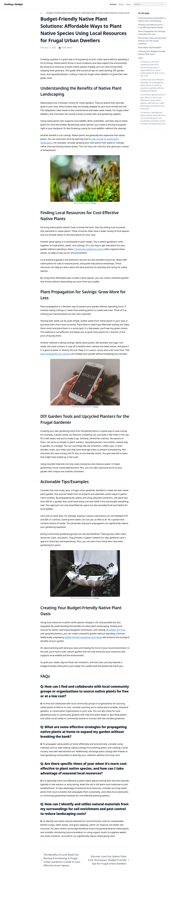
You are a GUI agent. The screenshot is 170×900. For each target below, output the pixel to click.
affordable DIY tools (115, 629)
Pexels (93, 203)
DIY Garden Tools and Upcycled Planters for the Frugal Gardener (152, 41)
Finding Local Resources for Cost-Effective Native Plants (150, 26)
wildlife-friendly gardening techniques (83, 637)
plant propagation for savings (55, 353)
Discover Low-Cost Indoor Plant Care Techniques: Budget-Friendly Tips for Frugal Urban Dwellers (109, 860)
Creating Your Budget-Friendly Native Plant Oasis (151, 52)
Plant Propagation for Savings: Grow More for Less (151, 32)
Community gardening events (89, 249)
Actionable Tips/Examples (149, 47)
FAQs (140, 58)
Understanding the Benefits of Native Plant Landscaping (151, 19)
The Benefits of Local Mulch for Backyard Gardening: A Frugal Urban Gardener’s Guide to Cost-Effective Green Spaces (60, 860)
